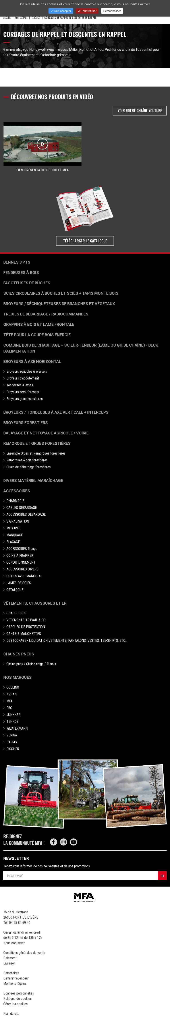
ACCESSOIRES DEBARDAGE (26, 514)
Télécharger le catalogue (85, 240)
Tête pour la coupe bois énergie (37, 334)
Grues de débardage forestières (28, 467)
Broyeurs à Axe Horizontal (32, 361)
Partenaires (11, 973)
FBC (9, 708)
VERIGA (11, 735)
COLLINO (12, 687)
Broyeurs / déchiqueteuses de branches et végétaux (59, 303)
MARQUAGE (14, 535)
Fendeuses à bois (21, 272)
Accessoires (16, 491)
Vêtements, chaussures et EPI (35, 603)
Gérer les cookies (15, 1004)
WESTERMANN (17, 728)
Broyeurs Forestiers (25, 422)
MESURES (13, 528)
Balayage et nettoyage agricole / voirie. (46, 433)
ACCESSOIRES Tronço (21, 549)
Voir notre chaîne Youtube (140, 110)
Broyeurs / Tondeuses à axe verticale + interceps (55, 412)
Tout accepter (61, 11)
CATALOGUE (14, 590)
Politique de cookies (17, 999)
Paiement (10, 958)
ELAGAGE (36, 17)
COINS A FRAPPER (19, 555)
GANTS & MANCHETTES (23, 634)
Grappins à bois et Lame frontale (38, 324)
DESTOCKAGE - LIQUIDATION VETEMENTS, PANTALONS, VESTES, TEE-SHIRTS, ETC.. (66, 640)
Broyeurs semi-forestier (22, 392)
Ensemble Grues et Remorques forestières (36, 453)
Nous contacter (14, 943)
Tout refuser (87, 11)
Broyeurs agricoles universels (26, 371)
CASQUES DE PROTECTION (25, 627)
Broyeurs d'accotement (22, 378)
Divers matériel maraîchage (33, 480)
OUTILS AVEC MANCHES (23, 576)
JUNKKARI (13, 715)
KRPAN (11, 694)
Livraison (9, 963)
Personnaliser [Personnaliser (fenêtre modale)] (112, 11)
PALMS (11, 742)
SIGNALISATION (17, 521)
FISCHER (12, 749)
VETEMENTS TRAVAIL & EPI (26, 620)
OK (162, 875)
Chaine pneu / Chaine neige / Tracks (31, 664)
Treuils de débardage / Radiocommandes (45, 314)
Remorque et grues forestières (37, 443)
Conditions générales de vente (24, 953)
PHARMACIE (15, 501)
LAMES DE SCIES (18, 583)
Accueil (7, 17)
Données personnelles (18, 993)
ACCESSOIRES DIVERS (22, 569)
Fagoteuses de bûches (26, 283)
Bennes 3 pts (16, 262)
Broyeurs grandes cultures (24, 399)
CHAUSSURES (16, 613)
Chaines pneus (18, 654)
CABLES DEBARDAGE (21, 508)
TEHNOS (12, 721)
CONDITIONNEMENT (20, 562)
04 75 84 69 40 (19, 923)
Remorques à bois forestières (27, 460)
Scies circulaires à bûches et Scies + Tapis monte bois (60, 293)
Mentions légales (15, 983)
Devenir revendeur (16, 978)
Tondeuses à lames (19, 385)
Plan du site (11, 1014)
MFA (9, 701)
